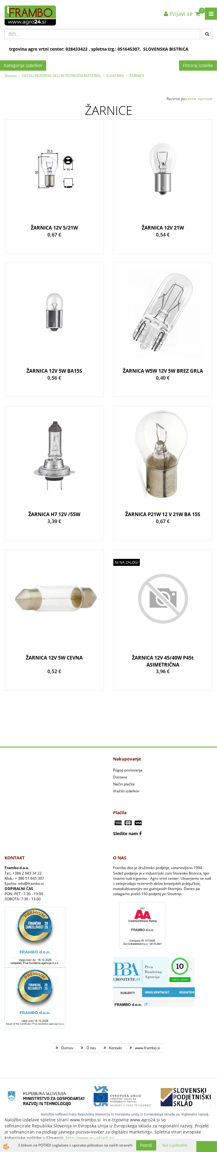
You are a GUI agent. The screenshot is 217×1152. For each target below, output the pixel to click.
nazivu (205, 98)
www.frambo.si (147, 1047)
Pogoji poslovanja (128, 770)
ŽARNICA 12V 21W (163, 227)
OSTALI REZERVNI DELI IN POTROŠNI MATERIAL (61, 75)
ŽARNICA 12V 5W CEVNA (54, 657)
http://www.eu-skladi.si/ (90, 1138)
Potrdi (146, 1145)
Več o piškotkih (174, 1145)
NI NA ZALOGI (126, 562)
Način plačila (124, 784)
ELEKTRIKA (115, 75)
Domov (11, 75)
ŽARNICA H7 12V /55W (54, 514)
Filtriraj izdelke (198, 65)
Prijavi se (178, 13)
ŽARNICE (136, 75)
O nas (91, 1047)
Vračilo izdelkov (126, 791)
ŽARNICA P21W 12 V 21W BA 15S (162, 514)
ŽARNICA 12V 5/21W (54, 227)
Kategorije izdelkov (23, 65)
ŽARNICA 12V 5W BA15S (54, 371)
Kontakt (115, 1047)
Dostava (120, 777)
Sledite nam (125, 833)
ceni (191, 98)
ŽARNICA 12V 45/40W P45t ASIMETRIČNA (163, 661)
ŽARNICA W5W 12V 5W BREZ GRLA (163, 371)
